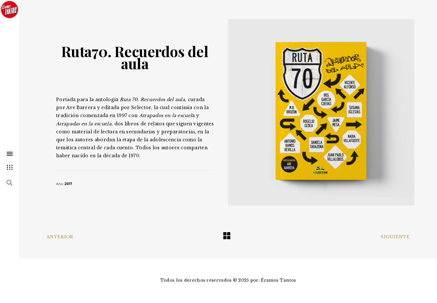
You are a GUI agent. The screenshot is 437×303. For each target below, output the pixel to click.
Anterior (60, 237)
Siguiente (395, 237)
